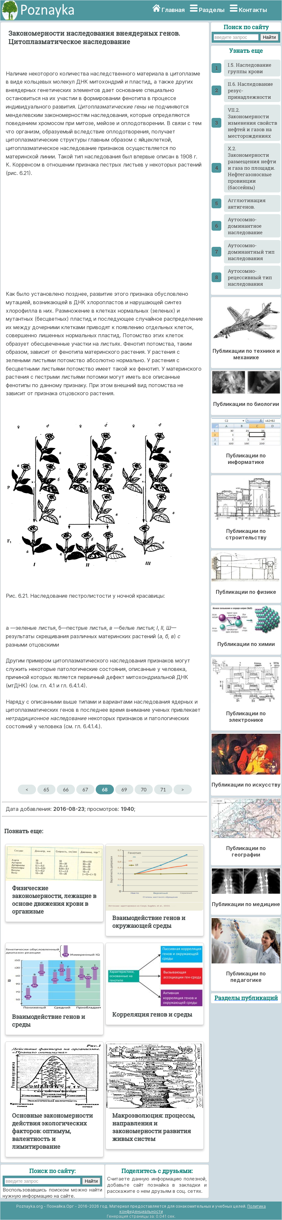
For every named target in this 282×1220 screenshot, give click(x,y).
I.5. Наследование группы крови (249, 68)
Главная (173, 9)
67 (85, 789)
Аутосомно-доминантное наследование (245, 226)
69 (124, 789)
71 (163, 789)
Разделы (212, 9)
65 (46, 789)
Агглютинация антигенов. (247, 203)
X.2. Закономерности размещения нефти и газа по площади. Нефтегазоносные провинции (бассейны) (252, 167)
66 (65, 789)
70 (143, 789)
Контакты (253, 9)
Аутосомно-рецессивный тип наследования (250, 277)
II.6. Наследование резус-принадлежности (250, 90)
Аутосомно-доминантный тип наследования (251, 251)
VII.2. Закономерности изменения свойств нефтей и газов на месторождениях (252, 123)
